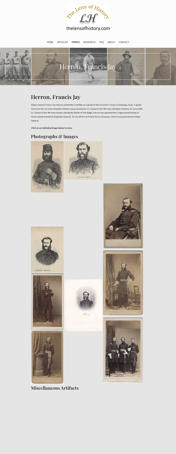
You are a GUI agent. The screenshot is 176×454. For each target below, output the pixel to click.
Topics (76, 42)
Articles (62, 42)
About (111, 42)
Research (89, 42)
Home (50, 42)
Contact (124, 42)
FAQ (101, 42)
